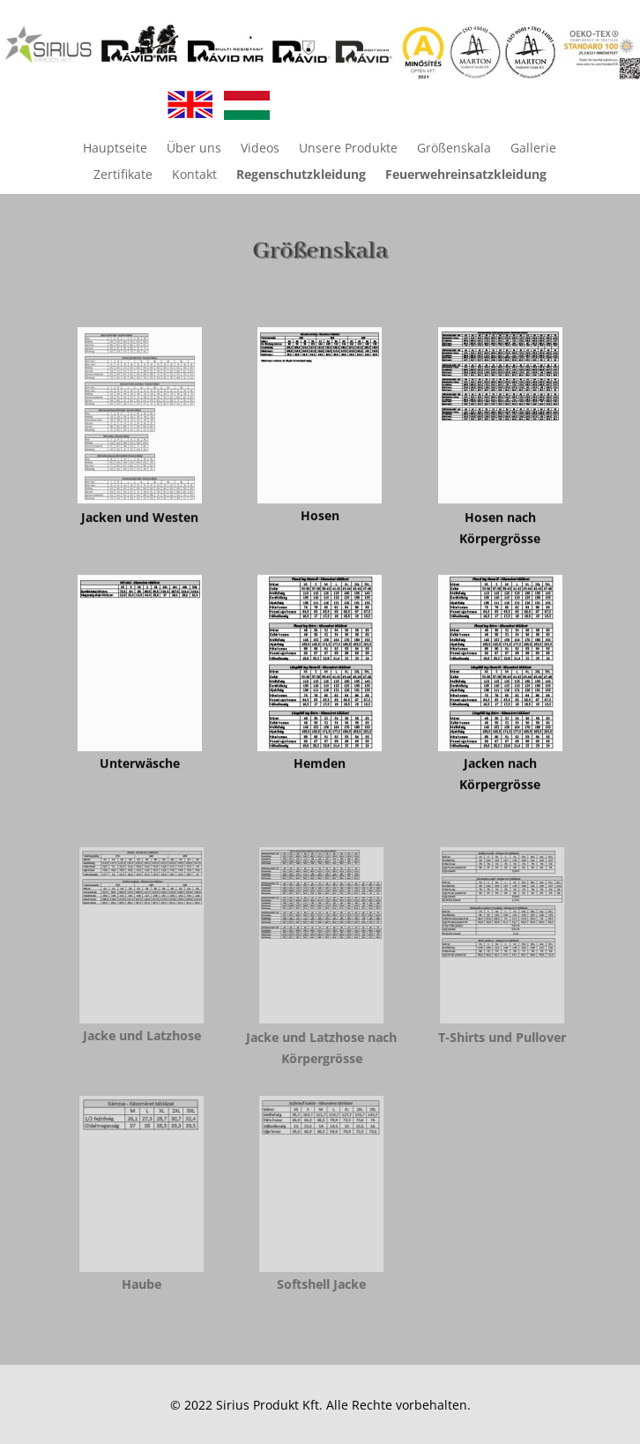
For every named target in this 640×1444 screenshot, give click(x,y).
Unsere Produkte (348, 149)
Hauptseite (115, 149)
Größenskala (454, 149)
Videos (260, 149)
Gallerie (533, 149)
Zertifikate (123, 175)
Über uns (194, 149)
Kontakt (194, 175)
